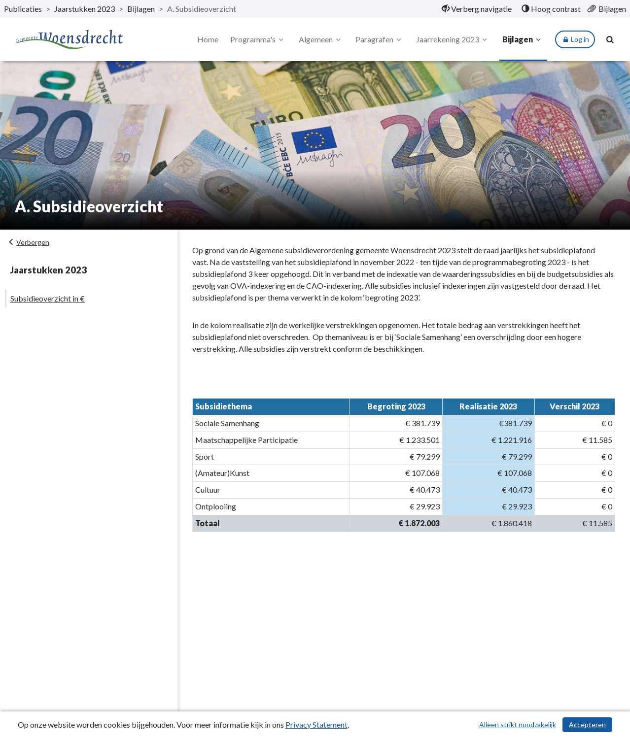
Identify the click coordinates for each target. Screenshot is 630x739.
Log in (575, 39)
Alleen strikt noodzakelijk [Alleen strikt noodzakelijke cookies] (517, 724)
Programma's (258, 39)
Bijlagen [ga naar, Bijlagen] (141, 8)
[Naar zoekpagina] (610, 39)
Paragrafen (379, 39)
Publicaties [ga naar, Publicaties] (23, 8)
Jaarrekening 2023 (453, 39)
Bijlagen (523, 39)
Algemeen (321, 39)
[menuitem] (477, 8)
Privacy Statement (316, 724)
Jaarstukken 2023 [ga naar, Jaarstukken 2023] (84, 8)
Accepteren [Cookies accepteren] (587, 724)
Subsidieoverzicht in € (47, 298)
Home (207, 39)
